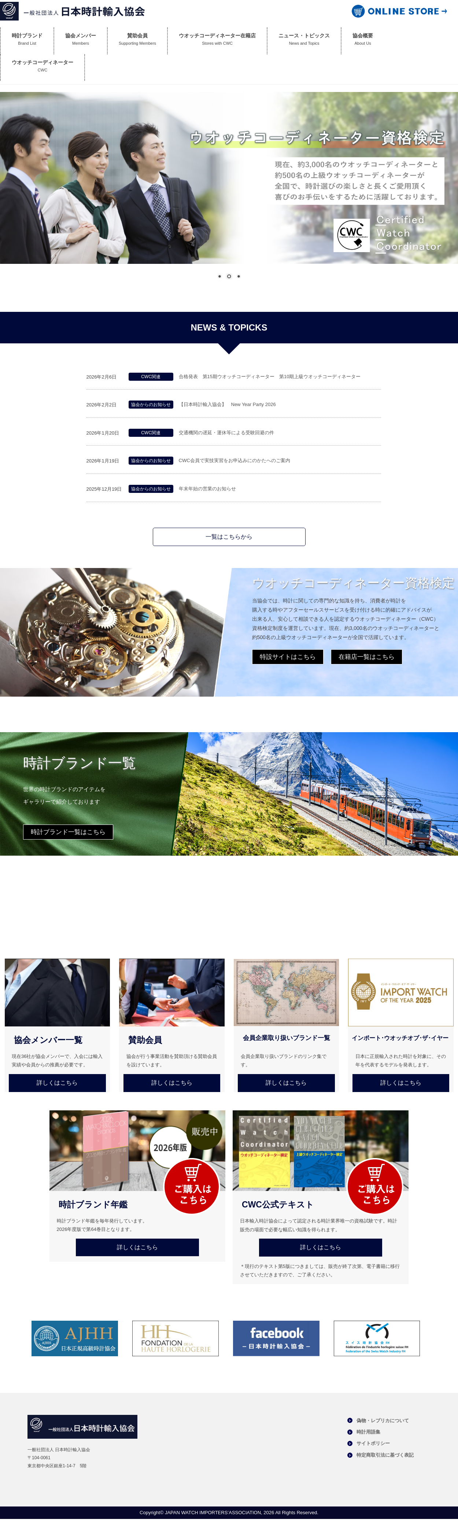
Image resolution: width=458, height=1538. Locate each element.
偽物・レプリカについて (383, 1420)
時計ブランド (27, 41)
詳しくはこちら (57, 1083)
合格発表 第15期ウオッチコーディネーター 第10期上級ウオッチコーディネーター (270, 376)
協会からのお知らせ (151, 404)
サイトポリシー (373, 1443)
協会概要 (362, 41)
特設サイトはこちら (288, 656)
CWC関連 (150, 376)
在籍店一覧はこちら (367, 656)
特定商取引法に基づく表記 (385, 1455)
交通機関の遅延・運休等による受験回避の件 (226, 432)
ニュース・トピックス (304, 41)
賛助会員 (137, 41)
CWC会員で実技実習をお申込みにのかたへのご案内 (234, 460)
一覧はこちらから (229, 537)
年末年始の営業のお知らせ (207, 488)
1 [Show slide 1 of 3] (219, 277)
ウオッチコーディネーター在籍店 (217, 41)
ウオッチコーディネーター (42, 67)
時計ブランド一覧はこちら (68, 832)
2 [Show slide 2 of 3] (229, 277)
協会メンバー (80, 41)
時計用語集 (368, 1432)
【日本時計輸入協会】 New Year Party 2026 (227, 404)
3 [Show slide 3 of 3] (238, 277)
